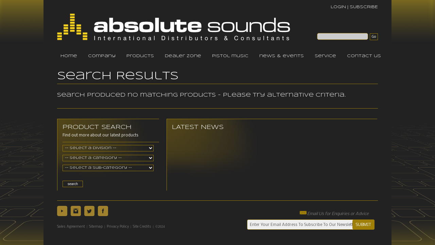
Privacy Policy (118, 227)
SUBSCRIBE (364, 7)
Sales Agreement (71, 227)
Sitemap (96, 227)
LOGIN (338, 7)
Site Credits (142, 227)
